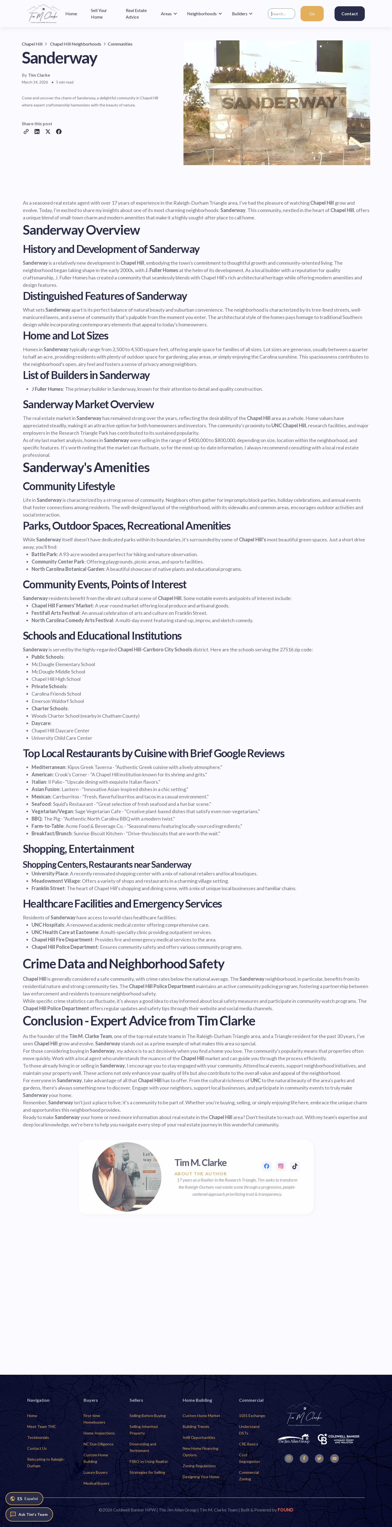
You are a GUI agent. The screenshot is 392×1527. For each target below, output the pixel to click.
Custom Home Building (96, 1458)
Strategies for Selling (147, 1472)
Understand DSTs (249, 1429)
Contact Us (37, 1448)
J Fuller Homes (47, 389)
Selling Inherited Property (144, 1429)
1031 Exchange (252, 1415)
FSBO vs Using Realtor (149, 1461)
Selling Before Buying (148, 1415)
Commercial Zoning (249, 1475)
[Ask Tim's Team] (29, 1514)
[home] (43, 13)
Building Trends (196, 1426)
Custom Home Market (201, 1415)
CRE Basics (248, 1444)
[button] (169, 13)
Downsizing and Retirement (143, 1447)
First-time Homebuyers (94, 1418)
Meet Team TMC (41, 1426)
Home (32, 1415)
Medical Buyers (96, 1483)
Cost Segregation (249, 1458)
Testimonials (38, 1437)
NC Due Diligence (99, 1444)
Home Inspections (99, 1433)
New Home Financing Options (200, 1451)
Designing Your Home (201, 1476)
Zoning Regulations (199, 1465)
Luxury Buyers (96, 1472)
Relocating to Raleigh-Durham (46, 1462)
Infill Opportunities (199, 1437)
